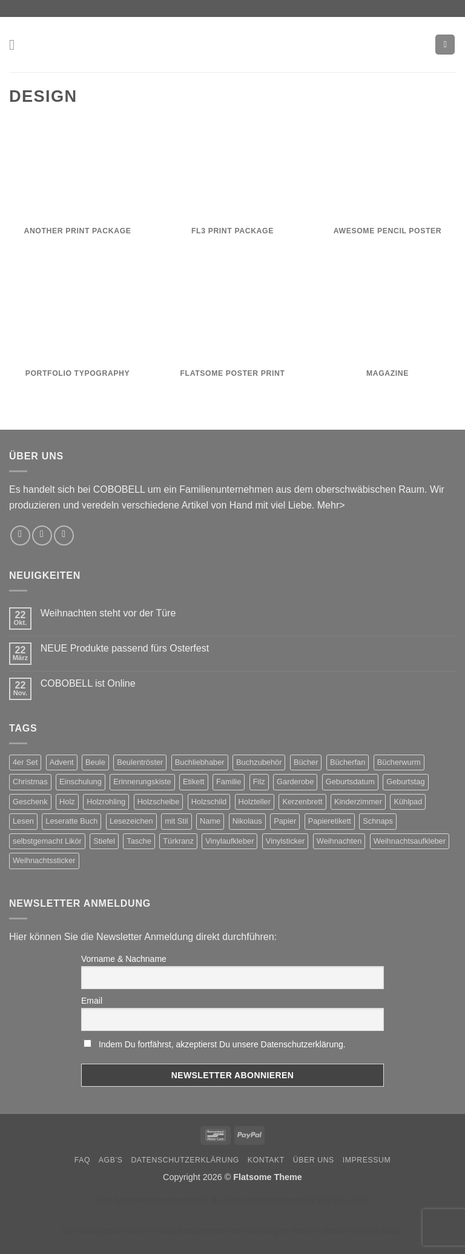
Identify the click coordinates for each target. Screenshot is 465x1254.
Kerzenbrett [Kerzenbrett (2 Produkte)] (302, 801)
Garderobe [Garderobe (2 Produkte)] (295, 781)
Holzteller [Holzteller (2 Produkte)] (255, 801)
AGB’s (111, 1160)
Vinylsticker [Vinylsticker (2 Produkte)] (285, 840)
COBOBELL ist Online (88, 683)
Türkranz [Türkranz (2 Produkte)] (178, 840)
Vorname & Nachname (124, 959)
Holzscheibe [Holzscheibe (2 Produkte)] (158, 801)
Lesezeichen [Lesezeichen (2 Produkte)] (131, 820)
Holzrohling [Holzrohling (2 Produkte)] (106, 801)
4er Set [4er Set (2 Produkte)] (25, 762)
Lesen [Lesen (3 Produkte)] (23, 820)
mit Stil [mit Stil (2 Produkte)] (176, 820)
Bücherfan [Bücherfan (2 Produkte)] (347, 762)
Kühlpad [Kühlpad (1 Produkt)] (408, 801)
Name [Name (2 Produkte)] (210, 820)
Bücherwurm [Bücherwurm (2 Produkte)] (399, 762)
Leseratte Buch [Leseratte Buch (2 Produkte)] (71, 820)
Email (91, 1001)
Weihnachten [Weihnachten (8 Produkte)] (339, 840)
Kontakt (266, 1160)
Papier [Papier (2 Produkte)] (285, 820)
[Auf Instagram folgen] (20, 535)
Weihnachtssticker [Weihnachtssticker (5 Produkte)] (44, 860)
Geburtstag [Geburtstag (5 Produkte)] (405, 781)
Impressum (367, 1160)
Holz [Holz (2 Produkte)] (67, 801)
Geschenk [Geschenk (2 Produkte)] (30, 801)
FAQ (82, 1160)
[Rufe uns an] (64, 535)
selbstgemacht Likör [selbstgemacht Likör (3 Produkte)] (47, 840)
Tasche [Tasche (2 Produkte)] (139, 840)
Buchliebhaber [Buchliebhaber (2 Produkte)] (200, 762)
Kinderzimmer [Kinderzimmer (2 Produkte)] (358, 801)
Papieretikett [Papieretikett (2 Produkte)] (329, 820)
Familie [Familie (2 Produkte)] (228, 781)
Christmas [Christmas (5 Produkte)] (30, 781)
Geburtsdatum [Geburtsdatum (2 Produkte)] (350, 781)
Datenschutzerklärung (185, 1160)
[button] (16, 44)
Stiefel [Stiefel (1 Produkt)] (104, 840)
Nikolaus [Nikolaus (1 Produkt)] (247, 820)
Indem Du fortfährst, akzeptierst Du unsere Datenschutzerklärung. (222, 1044)
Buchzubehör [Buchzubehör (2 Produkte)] (259, 762)
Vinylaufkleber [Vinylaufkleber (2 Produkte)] (229, 840)
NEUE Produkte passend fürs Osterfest (125, 648)
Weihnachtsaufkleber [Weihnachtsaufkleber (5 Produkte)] (410, 840)
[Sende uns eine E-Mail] (42, 535)
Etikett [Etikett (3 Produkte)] (194, 781)
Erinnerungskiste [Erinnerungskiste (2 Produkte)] (142, 781)
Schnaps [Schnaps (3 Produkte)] (378, 820)
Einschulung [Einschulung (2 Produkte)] (80, 781)
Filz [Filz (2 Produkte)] (259, 781)
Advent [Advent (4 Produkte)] (62, 762)
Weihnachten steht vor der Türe (108, 613)
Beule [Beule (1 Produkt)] (95, 762)
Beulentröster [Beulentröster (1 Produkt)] (140, 762)
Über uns (313, 1160)
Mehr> (331, 505)
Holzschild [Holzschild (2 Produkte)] (208, 801)
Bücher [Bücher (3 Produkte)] (306, 762)
